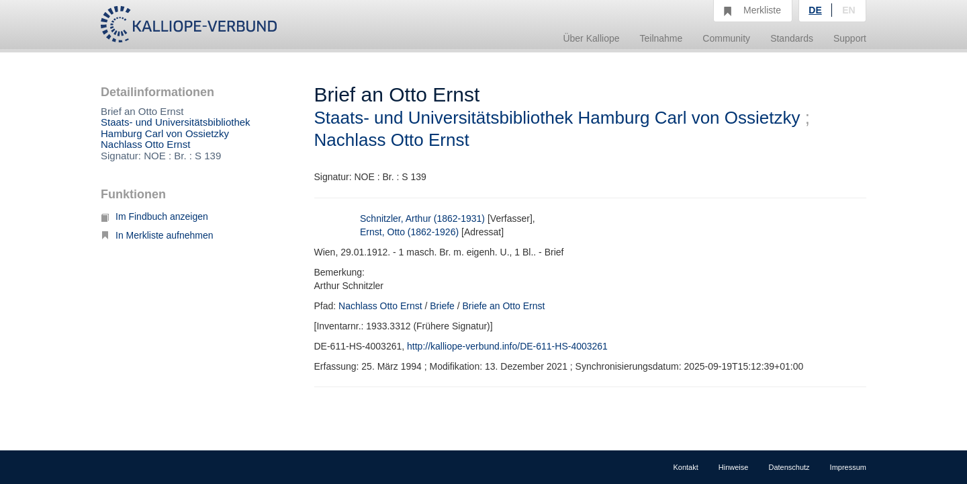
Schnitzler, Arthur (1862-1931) (422, 218)
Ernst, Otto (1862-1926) (409, 232)
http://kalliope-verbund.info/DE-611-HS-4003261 (507, 346)
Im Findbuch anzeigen (154, 216)
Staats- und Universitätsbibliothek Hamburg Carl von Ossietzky (175, 127)
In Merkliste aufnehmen (157, 235)
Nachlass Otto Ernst (145, 144)
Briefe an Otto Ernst (504, 305)
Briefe (442, 305)
